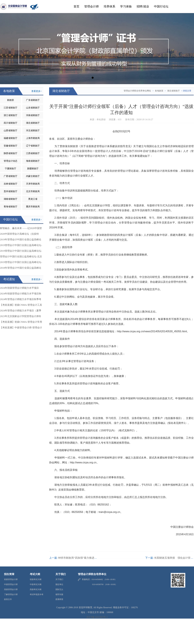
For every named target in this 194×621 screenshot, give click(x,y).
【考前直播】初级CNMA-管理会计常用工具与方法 (21, 323)
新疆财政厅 (32, 168)
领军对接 (59, 594)
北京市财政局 (33, 191)
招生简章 (9, 574)
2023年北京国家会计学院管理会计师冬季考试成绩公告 (20, 317)
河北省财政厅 (33, 130)
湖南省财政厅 (10, 199)
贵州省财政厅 (10, 191)
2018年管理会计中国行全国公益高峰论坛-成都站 (20, 269)
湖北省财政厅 (33, 123)
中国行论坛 (161, 6)
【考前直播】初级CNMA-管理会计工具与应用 (21, 306)
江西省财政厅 (33, 153)
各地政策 (159, 91)
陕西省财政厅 (10, 153)
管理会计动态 (10, 161)
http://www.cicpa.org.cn (83, 462)
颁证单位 (59, 584)
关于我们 (60, 574)
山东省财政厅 (33, 107)
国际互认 (59, 589)
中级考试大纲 (35, 584)
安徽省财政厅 (10, 146)
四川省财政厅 (10, 123)
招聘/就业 (143, 6)
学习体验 (126, 6)
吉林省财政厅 (10, 184)
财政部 (10, 100)
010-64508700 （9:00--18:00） (99, 584)
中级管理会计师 (11, 584)
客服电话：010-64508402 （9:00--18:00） (99, 579)
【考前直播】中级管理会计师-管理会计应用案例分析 (21, 328)
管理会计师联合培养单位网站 (137, 91)
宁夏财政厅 (10, 168)
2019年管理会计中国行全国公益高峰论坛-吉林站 (20, 240)
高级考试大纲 (35, 589)
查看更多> (36, 91)
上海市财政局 (33, 138)
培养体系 (109, 6)
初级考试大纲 (35, 579)
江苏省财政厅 (10, 107)
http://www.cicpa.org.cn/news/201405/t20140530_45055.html (152, 331)
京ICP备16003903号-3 (97, 617)
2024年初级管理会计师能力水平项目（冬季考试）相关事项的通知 (19, 289)
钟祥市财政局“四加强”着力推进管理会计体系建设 (86, 557)
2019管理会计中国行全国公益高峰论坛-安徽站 (21, 263)
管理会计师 (91, 6)
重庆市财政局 (33, 206)
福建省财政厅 (10, 138)
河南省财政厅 (33, 115)
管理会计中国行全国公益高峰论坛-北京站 (21, 257)
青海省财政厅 (10, 206)
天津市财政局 (33, 184)
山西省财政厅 (10, 130)
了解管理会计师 (11, 594)
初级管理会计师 (11, 579)
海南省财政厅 (33, 161)
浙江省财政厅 (10, 115)
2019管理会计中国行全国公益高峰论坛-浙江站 (21, 246)
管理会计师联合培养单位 (92, 574)
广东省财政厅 (33, 100)
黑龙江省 (32, 199)
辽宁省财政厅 (33, 146)
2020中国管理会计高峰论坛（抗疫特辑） (19, 235)
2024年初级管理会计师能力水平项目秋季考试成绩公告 (20, 294)
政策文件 (8, 599)
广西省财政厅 (10, 176)
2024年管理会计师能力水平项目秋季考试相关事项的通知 (20, 300)
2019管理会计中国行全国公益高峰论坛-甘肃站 (21, 252)
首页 (76, 6)
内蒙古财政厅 (33, 176)
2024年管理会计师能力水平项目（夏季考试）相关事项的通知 (20, 311)
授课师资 (59, 599)
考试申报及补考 (36, 594)
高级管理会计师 (11, 589)
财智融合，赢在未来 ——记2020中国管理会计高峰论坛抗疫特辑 (21, 229)
